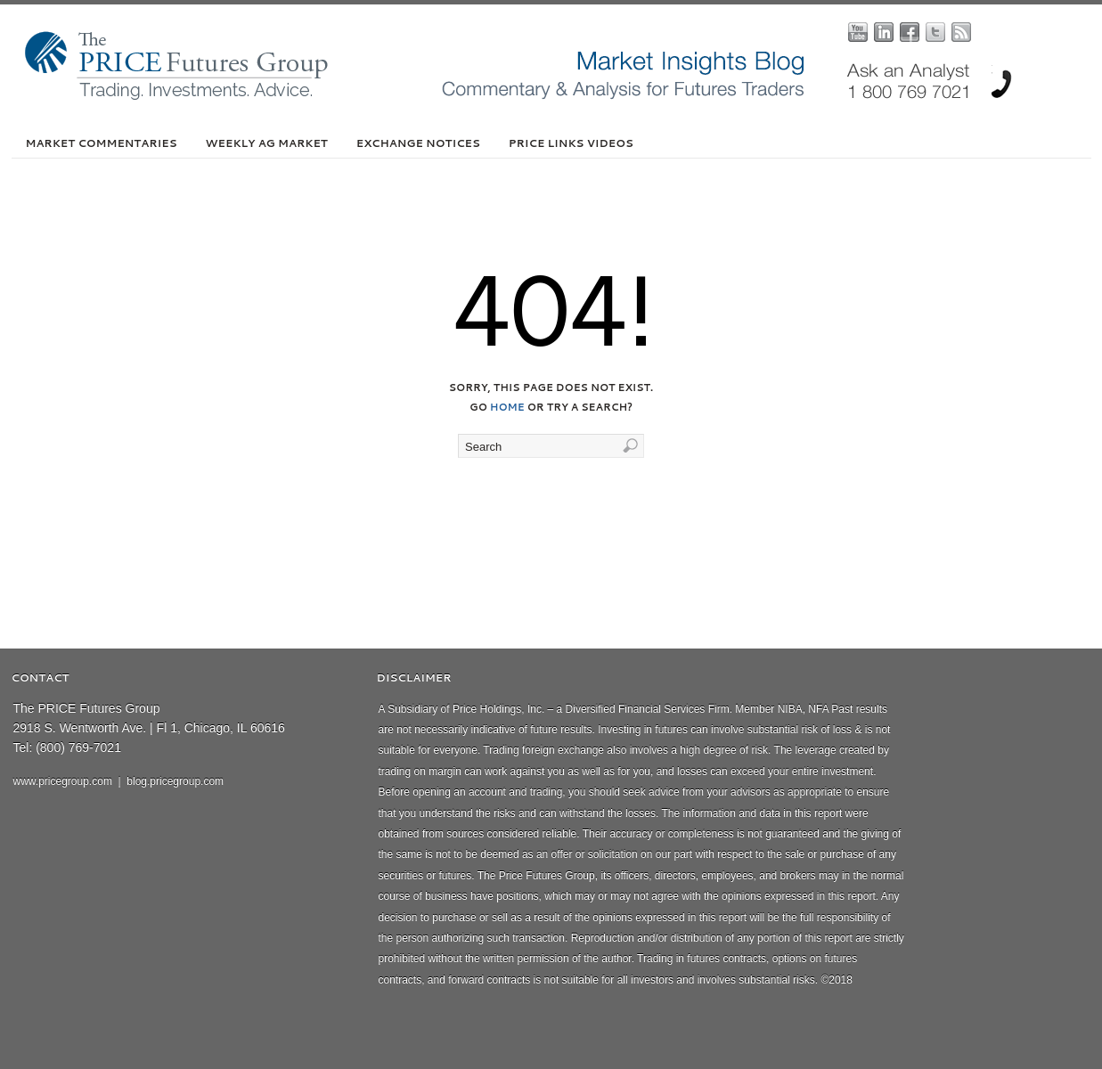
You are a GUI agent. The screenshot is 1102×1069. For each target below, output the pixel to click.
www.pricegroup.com (62, 781)
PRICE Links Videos (571, 143)
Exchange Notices (418, 143)
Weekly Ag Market (267, 143)
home (507, 407)
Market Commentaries (101, 143)
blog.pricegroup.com (175, 781)
